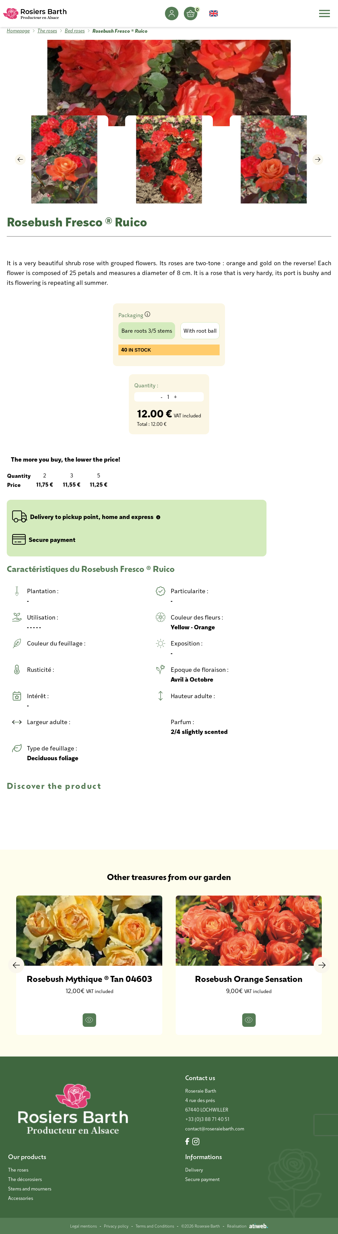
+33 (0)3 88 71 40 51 (207, 1119)
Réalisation (247, 1226)
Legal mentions (83, 1226)
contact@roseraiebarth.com (214, 1128)
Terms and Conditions (155, 1226)
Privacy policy (116, 1226)
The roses (47, 30)
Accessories (20, 1198)
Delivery (194, 1170)
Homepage (18, 30)
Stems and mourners (29, 1188)
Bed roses (75, 30)
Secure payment (202, 1179)
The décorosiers (25, 1179)
